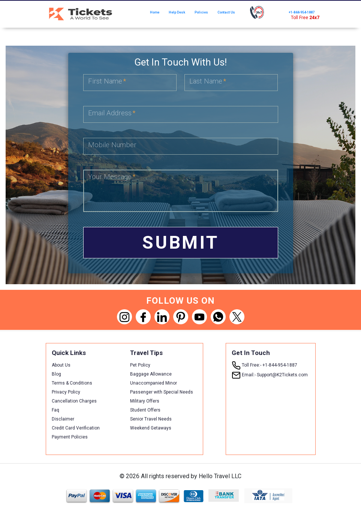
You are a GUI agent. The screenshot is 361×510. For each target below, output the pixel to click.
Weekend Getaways (150, 428)
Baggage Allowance (151, 374)
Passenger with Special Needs (161, 392)
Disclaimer (63, 419)
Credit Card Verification (76, 428)
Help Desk (177, 12)
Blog (56, 374)
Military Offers (144, 401)
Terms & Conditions (72, 383)
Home (154, 12)
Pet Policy (140, 365)
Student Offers (145, 410)
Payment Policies (70, 437)
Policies (201, 12)
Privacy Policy (66, 392)
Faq (55, 410)
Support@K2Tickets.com (270, 374)
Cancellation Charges (74, 401)
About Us (61, 365)
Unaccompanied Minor (153, 383)
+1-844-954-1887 (302, 12)
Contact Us (226, 12)
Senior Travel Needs (151, 419)
